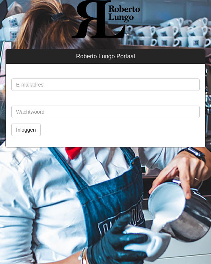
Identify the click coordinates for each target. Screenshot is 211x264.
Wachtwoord (26, 100)
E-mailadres (25, 73)
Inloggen (26, 130)
